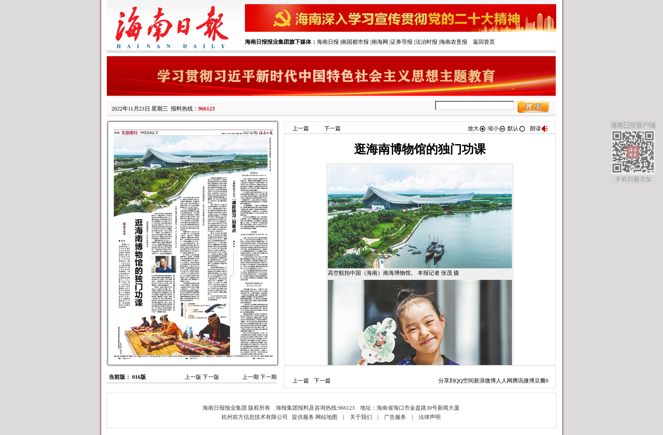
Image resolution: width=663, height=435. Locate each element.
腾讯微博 (523, 380)
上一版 (193, 377)
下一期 (268, 377)
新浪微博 (485, 380)
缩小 (497, 128)
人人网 (504, 380)
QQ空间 (464, 380)
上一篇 (300, 128)
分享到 (446, 380)
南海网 (380, 42)
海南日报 (328, 42)
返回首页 (484, 42)
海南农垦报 (453, 42)
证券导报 (401, 42)
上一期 (250, 377)
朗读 (539, 128)
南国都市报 (355, 42)
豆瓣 (540, 380)
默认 (516, 128)
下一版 (211, 377)
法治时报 (426, 42)
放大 (477, 128)
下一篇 (332, 128)
